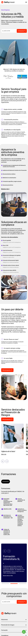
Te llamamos (21, 30)
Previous (2, 461)
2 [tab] (14, 583)
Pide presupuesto (6, 370)
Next (7, 461)
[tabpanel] (14, 563)
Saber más (3, 454)
